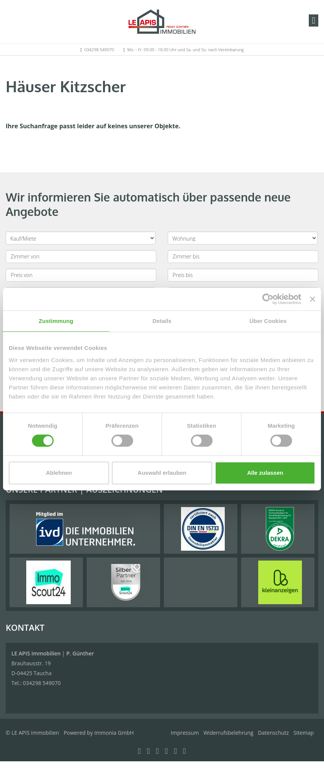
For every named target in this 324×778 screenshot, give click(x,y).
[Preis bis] (243, 275)
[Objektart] (243, 238)
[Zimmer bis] (243, 256)
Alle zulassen (265, 472)
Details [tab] (162, 321)
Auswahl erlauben (162, 472)
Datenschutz (273, 732)
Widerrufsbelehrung (228, 732)
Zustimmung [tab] (56, 321)
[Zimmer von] (81, 256)
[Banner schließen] (312, 299)
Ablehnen (59, 472)
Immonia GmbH (114, 732)
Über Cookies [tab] (268, 321)
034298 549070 (99, 49)
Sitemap (304, 732)
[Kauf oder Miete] (81, 238)
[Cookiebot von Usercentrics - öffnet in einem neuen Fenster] (268, 299)
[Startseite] (162, 21)
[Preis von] (81, 275)
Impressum (185, 732)
